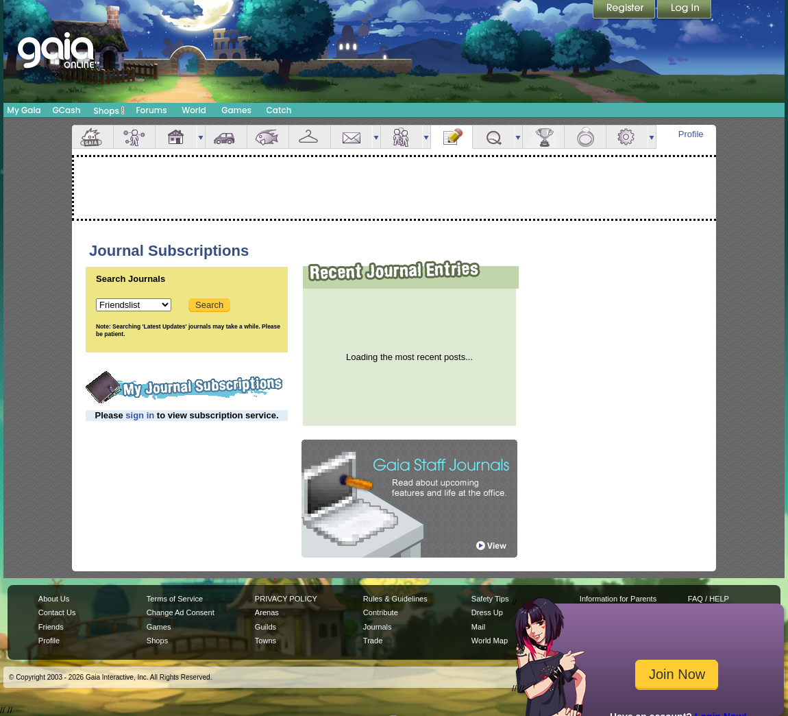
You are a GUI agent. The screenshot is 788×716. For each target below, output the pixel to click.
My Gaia (23, 110)
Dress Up (487, 612)
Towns (265, 640)
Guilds (265, 627)
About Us (53, 599)
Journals (377, 627)
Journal (451, 137)
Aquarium (267, 137)
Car (226, 137)
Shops (109, 110)
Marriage (585, 137)
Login (684, 10)
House (176, 137)
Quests (493, 137)
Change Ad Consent (180, 612)
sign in (139, 415)
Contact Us (57, 612)
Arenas (267, 612)
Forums (151, 110)
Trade (372, 640)
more (201, 137)
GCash (67, 110)
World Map (489, 640)
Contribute (380, 612)
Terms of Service (175, 599)
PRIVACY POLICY (286, 599)
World (194, 110)
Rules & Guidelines (395, 599)
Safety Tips (490, 599)
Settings (627, 137)
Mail (351, 137)
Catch (279, 110)
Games (236, 110)
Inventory (309, 137)
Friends (401, 137)
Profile (691, 134)
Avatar (134, 137)
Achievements (543, 137)
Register (625, 10)
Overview (92, 137)
